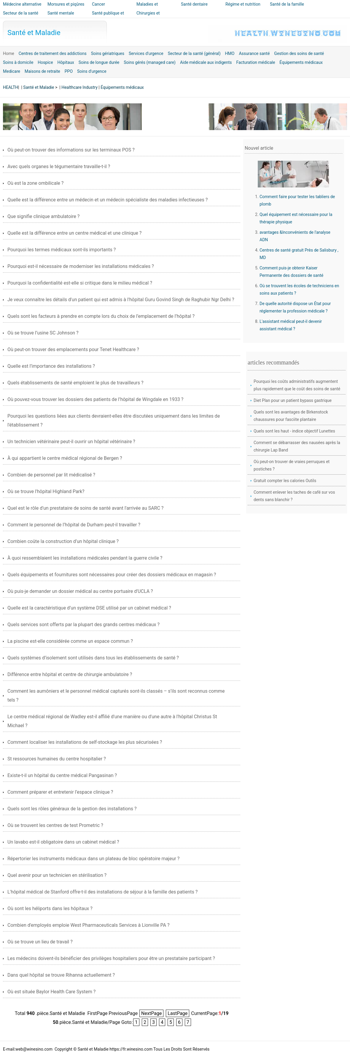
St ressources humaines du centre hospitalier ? (56, 759)
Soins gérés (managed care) (150, 62)
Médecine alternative (22, 4)
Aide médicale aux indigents (206, 62)
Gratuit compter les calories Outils (285, 480)
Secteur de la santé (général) (194, 53)
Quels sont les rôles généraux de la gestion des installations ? (72, 809)
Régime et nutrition (242, 4)
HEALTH (10, 87)
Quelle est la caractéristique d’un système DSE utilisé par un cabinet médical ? (89, 608)
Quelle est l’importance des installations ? (51, 366)
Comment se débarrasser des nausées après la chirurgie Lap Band (297, 446)
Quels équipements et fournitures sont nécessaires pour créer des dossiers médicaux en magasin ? (111, 574)
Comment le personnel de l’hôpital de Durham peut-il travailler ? (73, 525)
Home (8, 53)
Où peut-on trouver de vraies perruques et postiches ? (292, 465)
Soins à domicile (18, 62)
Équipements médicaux (301, 62)
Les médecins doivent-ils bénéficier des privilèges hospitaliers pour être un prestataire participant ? (111, 958)
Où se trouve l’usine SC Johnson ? (43, 333)
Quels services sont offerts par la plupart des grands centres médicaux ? (83, 624)
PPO (69, 71)
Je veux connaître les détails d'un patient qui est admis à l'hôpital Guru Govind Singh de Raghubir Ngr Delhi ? (120, 299)
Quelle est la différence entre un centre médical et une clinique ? (74, 233)
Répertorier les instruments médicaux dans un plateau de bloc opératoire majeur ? (93, 858)
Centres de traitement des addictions (53, 53)
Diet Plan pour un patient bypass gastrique (293, 400)
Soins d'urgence (91, 71)
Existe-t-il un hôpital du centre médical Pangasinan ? (62, 775)
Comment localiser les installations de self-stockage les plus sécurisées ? (84, 742)
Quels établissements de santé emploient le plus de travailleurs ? (75, 383)
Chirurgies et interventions (148, 17)
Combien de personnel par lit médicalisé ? (51, 475)
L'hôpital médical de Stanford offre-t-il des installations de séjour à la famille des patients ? (102, 892)
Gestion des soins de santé (299, 53)
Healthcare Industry (79, 87)
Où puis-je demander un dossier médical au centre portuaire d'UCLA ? (80, 591)
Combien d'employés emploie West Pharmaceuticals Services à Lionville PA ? (88, 925)
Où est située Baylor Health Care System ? (51, 991)
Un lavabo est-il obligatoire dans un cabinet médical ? (63, 842)
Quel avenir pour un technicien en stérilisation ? (56, 875)
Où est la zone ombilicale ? (35, 183)
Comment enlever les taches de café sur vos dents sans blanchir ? (294, 496)
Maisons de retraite (42, 71)
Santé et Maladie (34, 33)
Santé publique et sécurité (108, 17)
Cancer (98, 4)
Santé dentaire (194, 4)
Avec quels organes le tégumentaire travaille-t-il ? (58, 166)
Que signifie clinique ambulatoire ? (43, 216)
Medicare (11, 71)
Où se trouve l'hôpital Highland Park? (46, 491)
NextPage (151, 1013)
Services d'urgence (146, 53)
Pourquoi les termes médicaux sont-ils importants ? (61, 249)
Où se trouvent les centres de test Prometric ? (55, 825)
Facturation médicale (255, 62)
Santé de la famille (287, 4)
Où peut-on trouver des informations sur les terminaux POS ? (71, 150)
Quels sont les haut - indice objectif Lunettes (294, 431)
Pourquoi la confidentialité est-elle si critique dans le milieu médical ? (79, 283)
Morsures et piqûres (65, 4)
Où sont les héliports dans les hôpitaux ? (50, 908)
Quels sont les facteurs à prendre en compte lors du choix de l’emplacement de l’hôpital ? (101, 316)
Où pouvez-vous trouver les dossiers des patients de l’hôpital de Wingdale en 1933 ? (95, 399)
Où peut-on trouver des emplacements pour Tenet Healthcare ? (73, 349)
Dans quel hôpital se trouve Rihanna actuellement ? (61, 975)
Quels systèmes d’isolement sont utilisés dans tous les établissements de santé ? (93, 658)
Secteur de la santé (20, 13)
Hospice (45, 62)
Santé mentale (60, 13)
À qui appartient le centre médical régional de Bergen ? (64, 458)
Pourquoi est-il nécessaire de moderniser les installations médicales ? (80, 266)
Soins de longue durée (99, 62)
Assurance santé (254, 53)
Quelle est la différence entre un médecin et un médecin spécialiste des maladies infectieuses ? (107, 200)
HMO (230, 53)
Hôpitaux (66, 62)
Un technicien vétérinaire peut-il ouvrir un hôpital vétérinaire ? (71, 441)
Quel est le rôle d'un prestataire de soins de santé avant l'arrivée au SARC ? (85, 508)
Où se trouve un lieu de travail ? (40, 942)
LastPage (177, 1013)
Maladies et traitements (147, 8)
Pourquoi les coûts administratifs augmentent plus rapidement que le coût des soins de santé (297, 385)
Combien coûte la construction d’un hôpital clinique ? (63, 541)
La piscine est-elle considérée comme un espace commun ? (70, 641)
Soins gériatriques (107, 53)
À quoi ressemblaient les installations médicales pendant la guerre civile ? (84, 558)
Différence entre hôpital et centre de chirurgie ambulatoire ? (69, 674)
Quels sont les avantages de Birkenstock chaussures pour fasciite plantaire (291, 416)
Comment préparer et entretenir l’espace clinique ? (60, 792)
